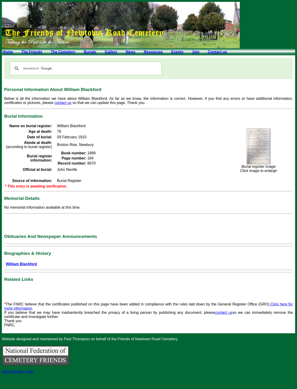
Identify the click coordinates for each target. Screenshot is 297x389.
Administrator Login (18, 371)
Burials (90, 52)
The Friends (31, 52)
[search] (85, 68)
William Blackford (21, 264)
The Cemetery (63, 52)
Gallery (111, 52)
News (130, 52)
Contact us (217, 52)
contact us (62, 103)
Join (196, 52)
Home (8, 52)
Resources (153, 52)
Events (177, 52)
